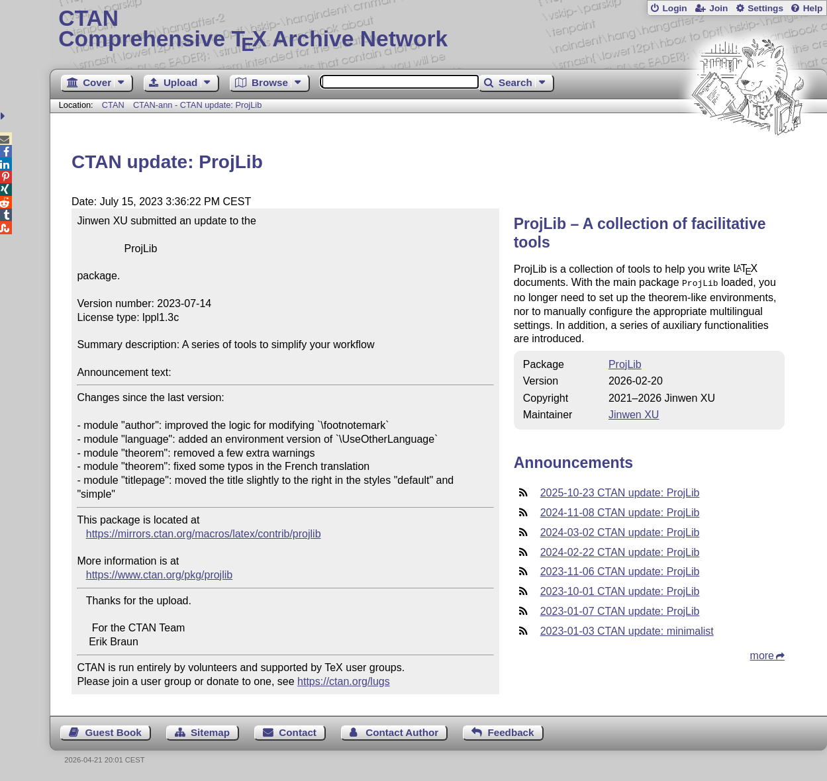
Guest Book (113, 732)
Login (674, 8)
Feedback (510, 732)
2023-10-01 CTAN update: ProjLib (620, 590)
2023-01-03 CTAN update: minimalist (627, 629)
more (762, 654)
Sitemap (210, 732)
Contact (297, 732)
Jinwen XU (633, 413)
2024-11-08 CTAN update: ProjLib (620, 511)
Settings (765, 8)
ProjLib (625, 363)
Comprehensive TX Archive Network (438, 30)
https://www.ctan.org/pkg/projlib (159, 574)
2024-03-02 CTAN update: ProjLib (620, 531)
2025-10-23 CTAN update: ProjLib (620, 491)
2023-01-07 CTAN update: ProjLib (620, 610)
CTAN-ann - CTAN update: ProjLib (197, 105)
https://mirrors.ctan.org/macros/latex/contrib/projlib (203, 533)
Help (813, 8)
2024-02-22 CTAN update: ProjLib (620, 551)
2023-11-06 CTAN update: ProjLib (620, 570)
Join (718, 8)
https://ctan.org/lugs (343, 681)
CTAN (113, 105)
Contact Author (401, 732)
